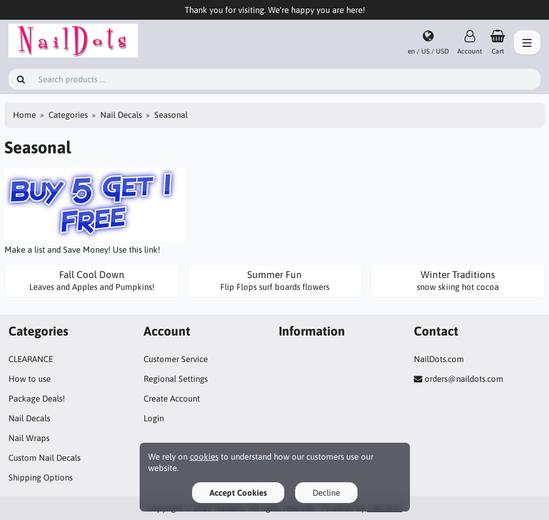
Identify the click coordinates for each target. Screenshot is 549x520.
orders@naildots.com (464, 379)
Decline (326, 492)
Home (24, 115)
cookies (204, 456)
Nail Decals (121, 115)
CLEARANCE (30, 359)
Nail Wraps (29, 438)
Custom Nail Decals (44, 457)
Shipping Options (40, 477)
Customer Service (176, 359)
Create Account (172, 398)
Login (154, 418)
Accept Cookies (238, 492)
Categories (68, 115)
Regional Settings (176, 379)
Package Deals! (36, 398)
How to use (29, 379)
